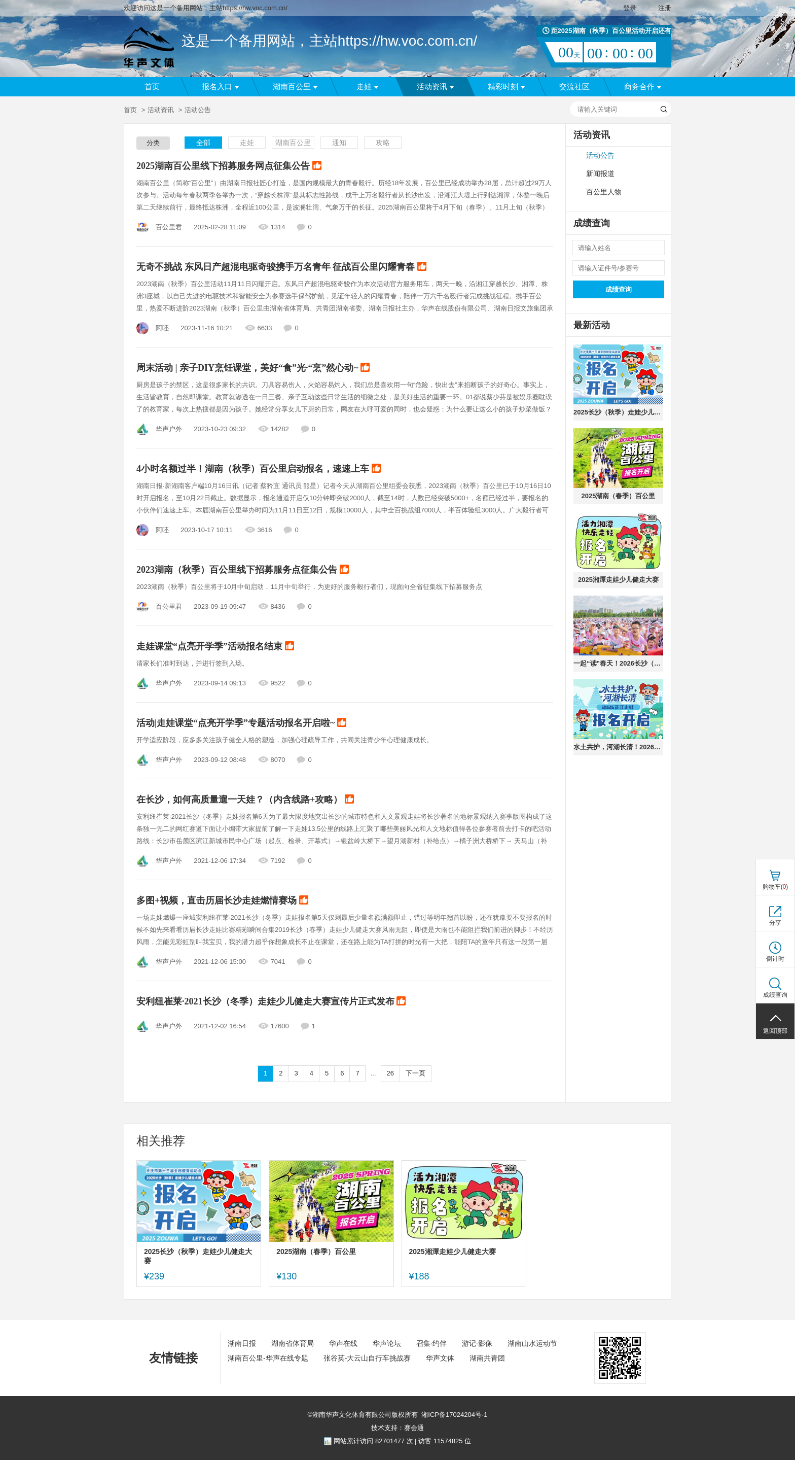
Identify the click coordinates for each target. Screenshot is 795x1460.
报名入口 (220, 87)
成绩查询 (618, 289)
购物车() (775, 886)
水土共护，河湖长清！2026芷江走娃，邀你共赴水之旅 (618, 747)
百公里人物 (604, 192)
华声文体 (440, 1358)
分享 (775, 922)
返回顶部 (775, 1030)
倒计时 (775, 958)
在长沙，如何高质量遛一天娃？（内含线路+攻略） (245, 800)
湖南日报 (242, 1343)
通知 (339, 142)
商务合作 (642, 87)
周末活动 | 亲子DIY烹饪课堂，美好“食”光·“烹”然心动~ (253, 368)
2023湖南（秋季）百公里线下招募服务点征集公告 (242, 570)
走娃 (367, 87)
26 (390, 1073)
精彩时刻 (506, 87)
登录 (629, 8)
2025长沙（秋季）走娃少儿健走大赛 (618, 412)
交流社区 (574, 87)
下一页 (415, 1073)
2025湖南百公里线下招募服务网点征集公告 (228, 166)
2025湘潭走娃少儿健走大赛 (618, 579)
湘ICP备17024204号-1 (454, 1414)
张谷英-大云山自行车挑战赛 (367, 1358)
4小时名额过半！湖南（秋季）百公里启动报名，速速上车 (258, 469)
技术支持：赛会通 (397, 1428)
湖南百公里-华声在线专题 (268, 1358)
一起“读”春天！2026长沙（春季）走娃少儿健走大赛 (618, 663)
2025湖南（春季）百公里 (619, 496)
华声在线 (343, 1343)
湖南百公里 (295, 87)
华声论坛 (387, 1343)
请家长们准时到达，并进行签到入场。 (192, 663)
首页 (152, 87)
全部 (203, 142)
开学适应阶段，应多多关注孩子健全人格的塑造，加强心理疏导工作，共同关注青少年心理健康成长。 (284, 740)
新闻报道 (600, 174)
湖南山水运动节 (532, 1343)
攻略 (383, 142)
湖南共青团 (487, 1358)
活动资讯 (435, 87)
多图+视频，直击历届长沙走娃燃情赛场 (222, 901)
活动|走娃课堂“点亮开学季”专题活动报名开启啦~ (241, 723)
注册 (664, 8)
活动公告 (600, 155)
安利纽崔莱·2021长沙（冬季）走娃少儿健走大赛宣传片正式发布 (271, 1001)
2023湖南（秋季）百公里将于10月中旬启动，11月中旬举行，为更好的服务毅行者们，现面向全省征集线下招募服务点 (309, 586)
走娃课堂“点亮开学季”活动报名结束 (215, 646)
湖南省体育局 (292, 1343)
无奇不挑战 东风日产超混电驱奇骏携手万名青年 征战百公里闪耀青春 (281, 267)
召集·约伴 (431, 1343)
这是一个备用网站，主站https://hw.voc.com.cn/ (329, 41)
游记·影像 (477, 1343)
